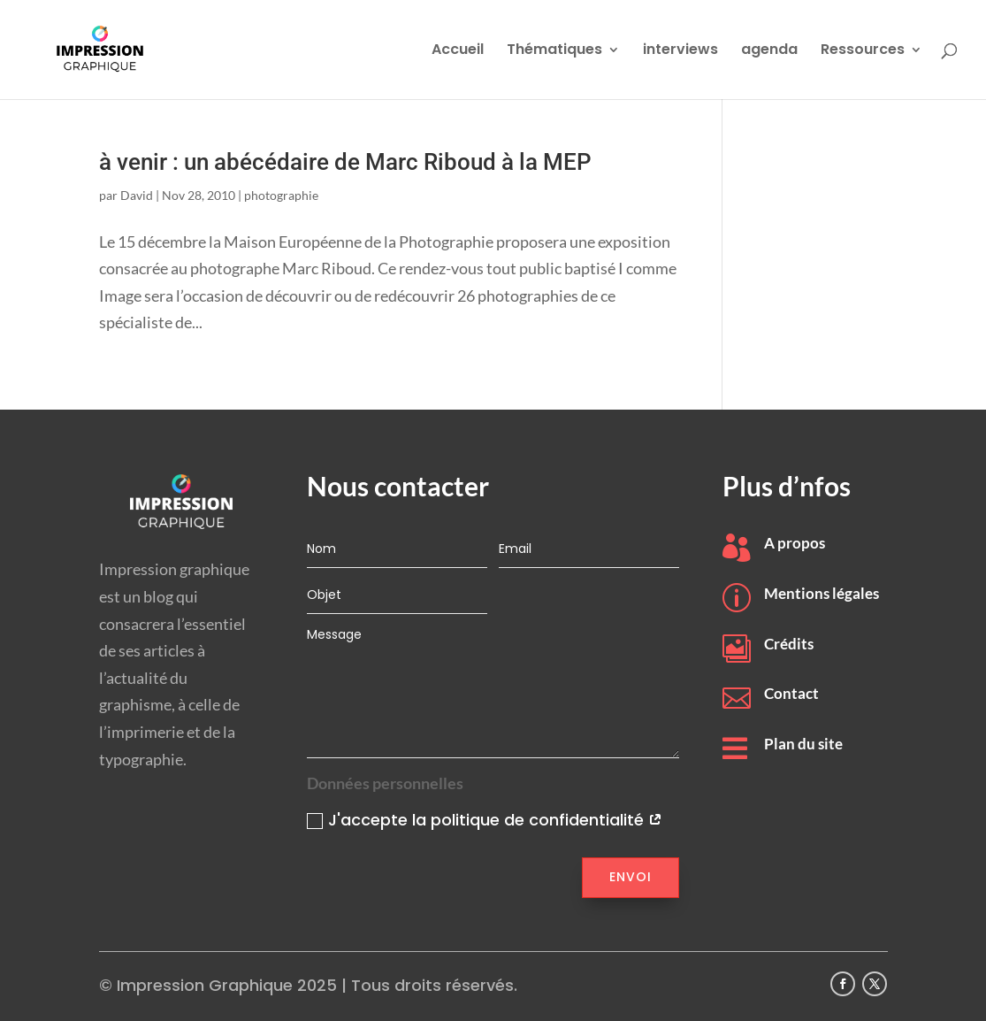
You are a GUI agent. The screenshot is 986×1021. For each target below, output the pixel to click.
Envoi (630, 877)
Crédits (789, 643)
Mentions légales (821, 593)
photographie (281, 195)
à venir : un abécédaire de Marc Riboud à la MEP (345, 162)
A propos (794, 543)
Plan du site (803, 743)
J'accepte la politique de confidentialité (484, 820)
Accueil (458, 51)
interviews (680, 51)
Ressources (863, 51)
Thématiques (554, 51)
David (136, 195)
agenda (769, 51)
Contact (791, 693)
